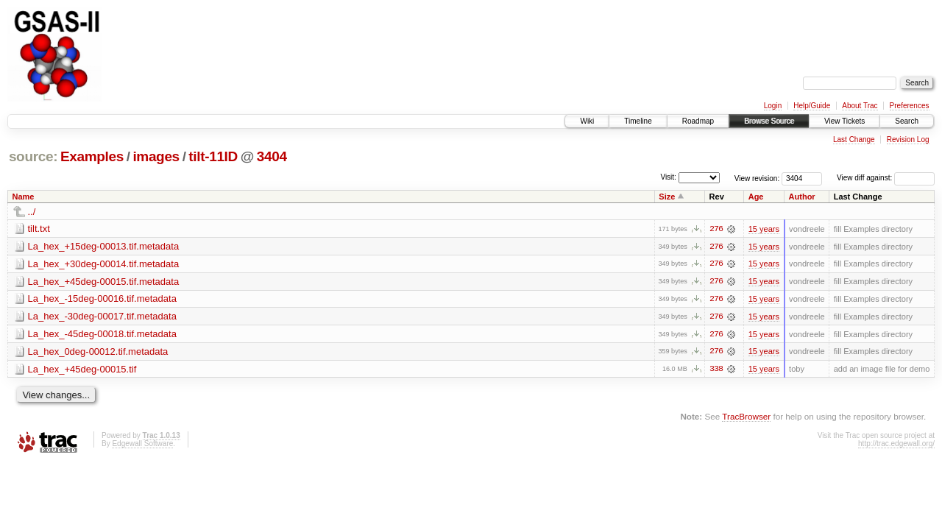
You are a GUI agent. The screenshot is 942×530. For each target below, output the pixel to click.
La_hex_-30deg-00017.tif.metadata (102, 316)
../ (32, 211)
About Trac (859, 106)
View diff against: (886, 178)
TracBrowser (746, 418)
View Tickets (844, 121)
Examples (92, 156)
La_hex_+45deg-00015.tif (82, 369)
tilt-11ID (213, 156)
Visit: (668, 177)
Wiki (587, 121)
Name (24, 196)
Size (667, 196)
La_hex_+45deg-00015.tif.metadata (104, 281)
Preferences (909, 106)
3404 (272, 156)
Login (773, 106)
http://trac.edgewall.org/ (896, 445)
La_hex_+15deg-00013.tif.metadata (104, 246)
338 (716, 370)
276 (716, 229)
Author (802, 196)
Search (906, 121)
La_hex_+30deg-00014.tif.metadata (104, 263)
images (155, 156)
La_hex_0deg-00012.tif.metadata (98, 352)
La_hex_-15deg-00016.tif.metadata (102, 299)
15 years (763, 229)
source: (33, 156)
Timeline (637, 121)
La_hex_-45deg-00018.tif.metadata (102, 334)
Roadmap (698, 121)
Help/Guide (811, 106)
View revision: (757, 178)
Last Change (854, 139)
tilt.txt (39, 228)
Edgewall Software (142, 445)
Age (756, 196)
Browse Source (769, 121)
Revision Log (908, 139)
